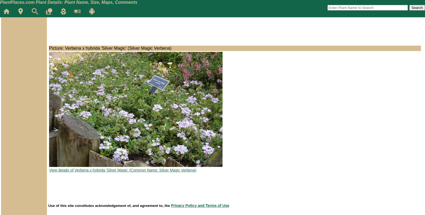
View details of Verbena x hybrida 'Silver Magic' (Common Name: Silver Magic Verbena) (123, 170)
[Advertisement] (24, 49)
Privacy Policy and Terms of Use (200, 205)
